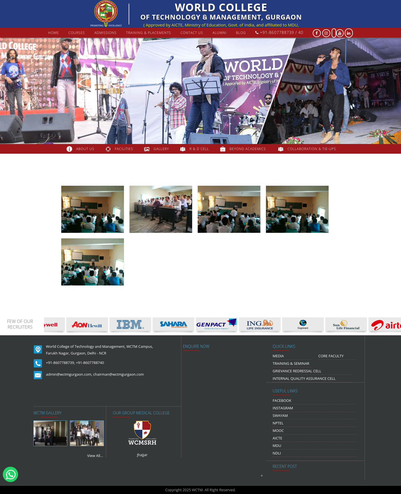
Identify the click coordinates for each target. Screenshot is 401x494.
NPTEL (278, 422)
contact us (191, 32)
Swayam (280, 415)
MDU (277, 445)
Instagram (283, 407)
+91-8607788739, (60, 362)
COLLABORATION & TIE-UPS (312, 148)
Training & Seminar (291, 363)
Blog (241, 32)
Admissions (105, 32)
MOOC (278, 430)
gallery (161, 148)
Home (53, 32)
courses (77, 32)
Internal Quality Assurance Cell (304, 378)
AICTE (277, 438)
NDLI (277, 453)
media (278, 355)
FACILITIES (124, 148)
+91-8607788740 (90, 362)
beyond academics (248, 148)
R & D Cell (199, 148)
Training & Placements (148, 32)
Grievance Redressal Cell (297, 370)
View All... (95, 455)
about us (85, 148)
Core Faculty (331, 355)
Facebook (282, 400)
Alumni (219, 32)
